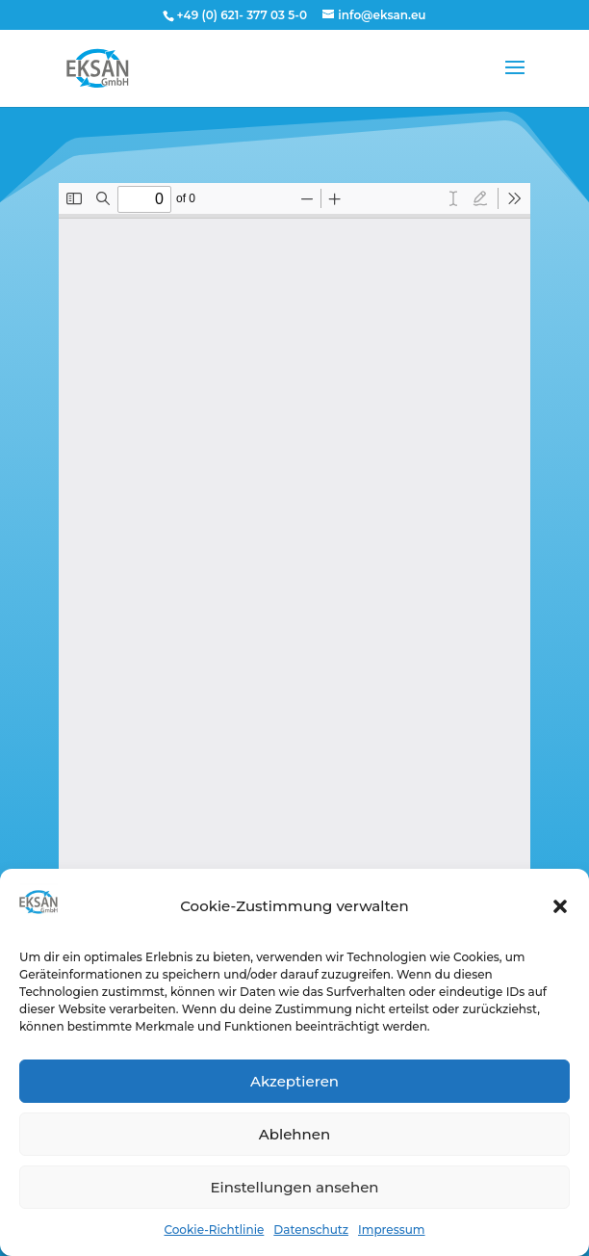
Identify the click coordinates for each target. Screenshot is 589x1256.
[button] (560, 906)
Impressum (391, 1229)
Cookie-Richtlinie (214, 1229)
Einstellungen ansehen (294, 1187)
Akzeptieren (294, 1081)
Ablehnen (294, 1134)
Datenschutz (310, 1229)
